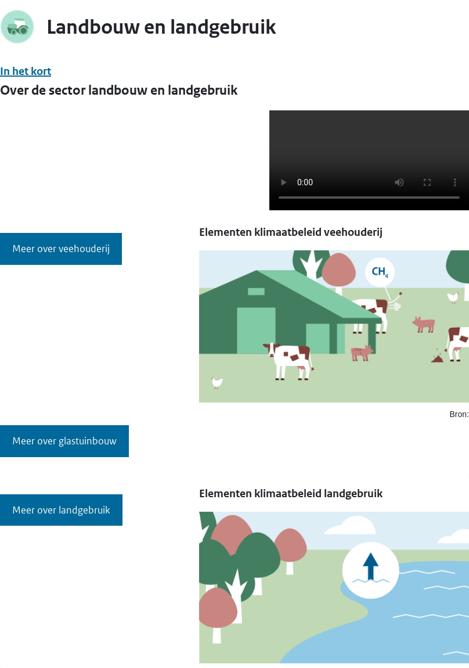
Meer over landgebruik (61, 510)
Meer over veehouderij (61, 248)
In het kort (25, 71)
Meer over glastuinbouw (64, 440)
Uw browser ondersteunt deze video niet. (369, 160)
